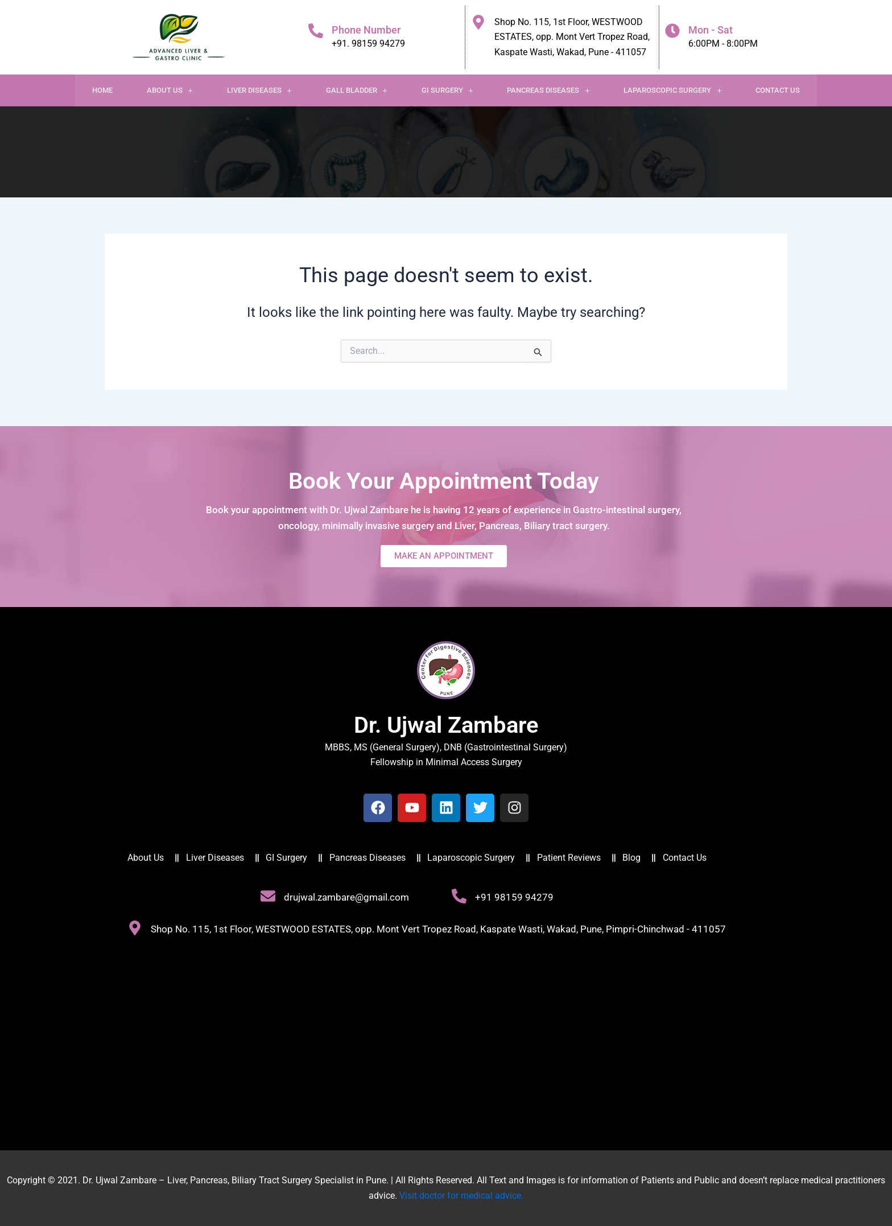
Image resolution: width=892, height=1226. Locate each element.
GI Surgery (447, 90)
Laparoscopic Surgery (672, 90)
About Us (170, 90)
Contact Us (777, 90)
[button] (170, 90)
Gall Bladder (356, 90)
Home (102, 90)
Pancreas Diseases (548, 90)
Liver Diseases (259, 90)
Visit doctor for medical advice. (461, 1195)
